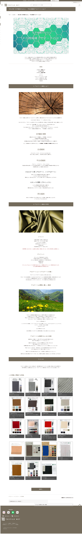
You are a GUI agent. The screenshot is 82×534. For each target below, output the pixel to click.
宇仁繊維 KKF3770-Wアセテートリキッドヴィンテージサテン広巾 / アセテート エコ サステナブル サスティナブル (16, 415)
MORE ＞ (41, 490)
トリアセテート (17, 497)
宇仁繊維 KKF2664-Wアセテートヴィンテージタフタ (63, 414)
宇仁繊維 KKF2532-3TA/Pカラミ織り (45, 394)
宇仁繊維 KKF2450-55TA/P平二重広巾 (62, 437)
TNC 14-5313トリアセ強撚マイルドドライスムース (48, 479)
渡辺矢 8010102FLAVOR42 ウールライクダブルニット (32, 459)
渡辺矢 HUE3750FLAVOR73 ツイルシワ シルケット (48, 459)
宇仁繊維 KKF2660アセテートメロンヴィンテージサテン (48, 414)
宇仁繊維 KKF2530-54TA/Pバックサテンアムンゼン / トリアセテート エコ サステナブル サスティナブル (49, 438)
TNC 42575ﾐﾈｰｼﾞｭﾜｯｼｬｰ (12, 459)
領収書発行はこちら (76, 2)
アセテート (11, 497)
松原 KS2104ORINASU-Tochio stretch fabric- (31, 394)
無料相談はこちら (55, 0)
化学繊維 (22, 497)
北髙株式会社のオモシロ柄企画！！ (16, 502)
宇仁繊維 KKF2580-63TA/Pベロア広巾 (13, 437)
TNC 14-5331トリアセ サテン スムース (15, 479)
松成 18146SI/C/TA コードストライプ (62, 394)
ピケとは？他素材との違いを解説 (49, 502)
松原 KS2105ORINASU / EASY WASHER (14, 394)
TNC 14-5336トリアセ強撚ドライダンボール (63, 459)
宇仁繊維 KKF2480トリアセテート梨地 (29, 437)
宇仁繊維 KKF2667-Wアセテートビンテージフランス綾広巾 (32, 414)
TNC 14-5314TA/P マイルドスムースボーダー (32, 479)
